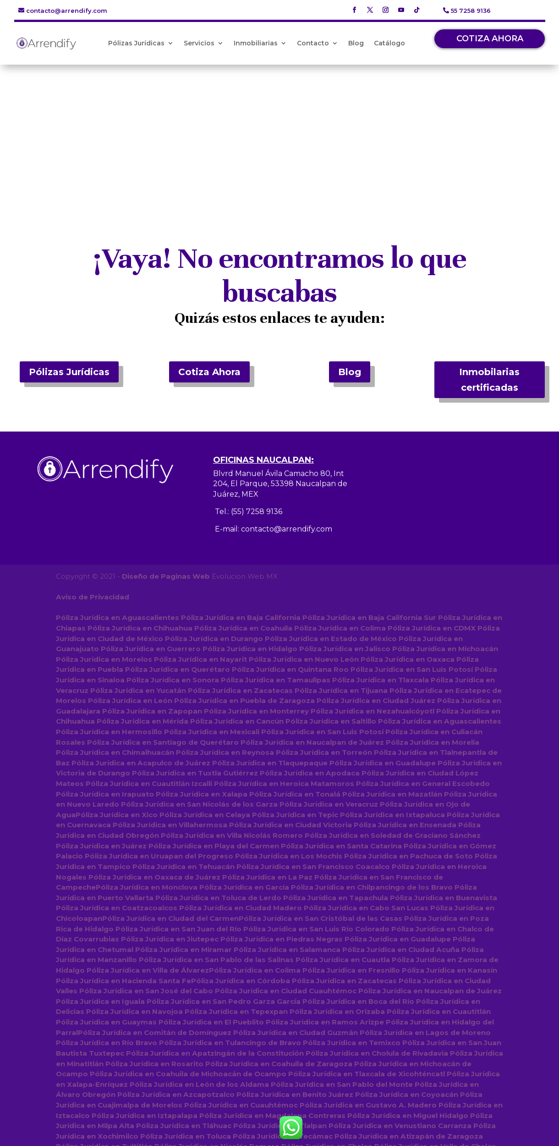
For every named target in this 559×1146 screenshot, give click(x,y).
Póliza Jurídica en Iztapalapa (144, 978)
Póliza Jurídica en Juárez (101, 710)
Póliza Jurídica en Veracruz (329, 669)
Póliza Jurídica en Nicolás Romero (217, 1010)
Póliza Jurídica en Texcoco (104, 1030)
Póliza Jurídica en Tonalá (294, 659)
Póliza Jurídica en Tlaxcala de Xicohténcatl (366, 937)
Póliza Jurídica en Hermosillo (109, 597)
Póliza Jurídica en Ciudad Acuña (400, 813)
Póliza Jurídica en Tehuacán (183, 731)
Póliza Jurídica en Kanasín (449, 834)
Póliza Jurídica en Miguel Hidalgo (407, 978)
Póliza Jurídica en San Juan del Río (178, 793)
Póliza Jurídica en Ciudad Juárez (376, 566)
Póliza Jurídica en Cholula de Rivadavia (376, 917)
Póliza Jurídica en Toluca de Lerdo (218, 762)
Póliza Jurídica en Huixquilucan (315, 1020)
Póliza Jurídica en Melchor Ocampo (286, 1113)
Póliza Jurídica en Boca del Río (358, 865)
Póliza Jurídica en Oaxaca (408, 524)
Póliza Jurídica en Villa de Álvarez (147, 834)
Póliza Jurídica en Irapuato (105, 659)
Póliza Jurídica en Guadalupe (382, 628)
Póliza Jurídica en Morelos (104, 524)
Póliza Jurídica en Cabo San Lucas (366, 772)
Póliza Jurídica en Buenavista (443, 762)
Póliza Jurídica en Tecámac (283, 999)
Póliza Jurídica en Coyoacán (405, 958)
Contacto (313, 43)
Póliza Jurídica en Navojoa (134, 875)
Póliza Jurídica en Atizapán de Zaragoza (408, 999)
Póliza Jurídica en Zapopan (152, 576)
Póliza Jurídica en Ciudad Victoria (290, 690)
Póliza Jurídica (208, 1133)
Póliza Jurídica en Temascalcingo (357, 1102)
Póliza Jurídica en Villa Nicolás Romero (232, 700)
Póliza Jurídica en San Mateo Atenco (198, 1072)
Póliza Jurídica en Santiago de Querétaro (163, 607)
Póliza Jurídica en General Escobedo (423, 648)
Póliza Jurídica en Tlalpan (279, 989)
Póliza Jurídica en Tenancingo (261, 1061)
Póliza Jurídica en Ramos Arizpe (325, 886)
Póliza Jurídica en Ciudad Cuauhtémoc (285, 855)
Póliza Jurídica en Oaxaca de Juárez (154, 741)
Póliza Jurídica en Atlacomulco (369, 1051)
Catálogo (389, 43)
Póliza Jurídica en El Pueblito (211, 886)
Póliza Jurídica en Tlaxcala (380, 545)
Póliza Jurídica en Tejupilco (377, 1082)
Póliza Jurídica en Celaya (204, 679)
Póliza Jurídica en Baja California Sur (369, 483)
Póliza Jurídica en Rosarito (154, 927)
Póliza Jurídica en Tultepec (105, 1051)
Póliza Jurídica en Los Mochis (288, 721)
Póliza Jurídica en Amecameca (305, 1123)
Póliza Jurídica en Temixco (351, 906)
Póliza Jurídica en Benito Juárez (294, 958)
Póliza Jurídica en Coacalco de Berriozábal (178, 1020)
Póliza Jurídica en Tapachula (335, 762)
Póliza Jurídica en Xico (116, 679)
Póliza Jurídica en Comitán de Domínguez (154, 896)
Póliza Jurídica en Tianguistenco (265, 1082)
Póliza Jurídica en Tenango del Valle (332, 1072)
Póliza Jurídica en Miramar (183, 813)
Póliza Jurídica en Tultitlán (104, 1010)
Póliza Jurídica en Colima (340, 494)
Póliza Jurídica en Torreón (324, 618)
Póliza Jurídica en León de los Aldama (199, 948)
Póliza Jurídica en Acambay (243, 1102)
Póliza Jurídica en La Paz (267, 741)
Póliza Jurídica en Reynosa (225, 618)
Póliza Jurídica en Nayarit (200, 524)
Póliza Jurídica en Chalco (327, 1010)
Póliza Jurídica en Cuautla (343, 824)
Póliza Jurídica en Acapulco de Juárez (140, 628)
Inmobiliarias (256, 43)
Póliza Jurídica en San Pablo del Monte (341, 948)
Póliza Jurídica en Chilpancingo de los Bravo (372, 751)
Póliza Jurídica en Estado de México (331, 504)
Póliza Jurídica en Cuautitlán (439, 875)
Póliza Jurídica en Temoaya (154, 1061)
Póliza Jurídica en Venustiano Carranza (399, 989)
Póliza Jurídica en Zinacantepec (314, 1030)
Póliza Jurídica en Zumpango (427, 1020)
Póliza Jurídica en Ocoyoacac (241, 1092)
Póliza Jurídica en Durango (214, 504)
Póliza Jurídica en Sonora (172, 545)
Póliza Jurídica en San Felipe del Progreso (234, 1051)
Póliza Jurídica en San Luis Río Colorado (316, 793)
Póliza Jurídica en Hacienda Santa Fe (123, 845)
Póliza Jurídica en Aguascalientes (117, 483)
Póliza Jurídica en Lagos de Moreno (425, 896)
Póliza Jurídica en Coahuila (243, 494)
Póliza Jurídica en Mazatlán (392, 659)
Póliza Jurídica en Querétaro (177, 535)
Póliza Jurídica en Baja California (240, 483)
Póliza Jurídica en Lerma (228, 1040)
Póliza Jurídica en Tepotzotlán (373, 1061)
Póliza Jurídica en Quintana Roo (290, 535)
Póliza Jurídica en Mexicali (211, 597)
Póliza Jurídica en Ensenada (405, 690)
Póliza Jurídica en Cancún (237, 586)
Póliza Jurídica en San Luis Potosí (412, 535)
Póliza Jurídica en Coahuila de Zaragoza (278, 927)
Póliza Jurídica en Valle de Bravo (160, 1113)
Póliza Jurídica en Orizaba (337, 875)
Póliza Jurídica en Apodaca (309, 638)
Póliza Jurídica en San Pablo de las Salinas (216, 824)
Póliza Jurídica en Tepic (295, 679)
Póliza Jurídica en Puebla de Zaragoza (244, 566)
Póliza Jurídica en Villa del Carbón (118, 1133)
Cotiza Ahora (209, 238)
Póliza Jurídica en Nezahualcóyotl (372, 576)
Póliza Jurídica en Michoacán (445, 514)
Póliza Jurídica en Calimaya (142, 1102)
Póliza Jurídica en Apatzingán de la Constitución (214, 917)
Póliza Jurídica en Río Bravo (106, 906)
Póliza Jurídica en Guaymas (106, 886)
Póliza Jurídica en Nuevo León (304, 524)
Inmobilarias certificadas (489, 246)
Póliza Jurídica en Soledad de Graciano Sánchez (393, 700)
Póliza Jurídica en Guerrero (151, 514)
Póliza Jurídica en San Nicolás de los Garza (199, 669)
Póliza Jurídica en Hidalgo (250, 514)
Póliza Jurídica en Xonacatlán (193, 1123)
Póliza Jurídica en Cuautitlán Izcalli (149, 648)
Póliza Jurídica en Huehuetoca (330, 1040)
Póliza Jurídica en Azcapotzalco (175, 958)
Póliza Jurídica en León (130, 566)
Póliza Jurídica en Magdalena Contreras (272, 978)
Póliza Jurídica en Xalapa (201, 659)
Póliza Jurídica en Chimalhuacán (115, 618)
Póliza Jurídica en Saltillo (330, 586)
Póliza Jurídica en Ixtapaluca (392, 679)
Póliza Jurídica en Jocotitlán (348, 1092)
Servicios (199, 43)
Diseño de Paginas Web (165, 442)
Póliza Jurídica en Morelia (432, 607)
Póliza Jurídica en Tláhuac (183, 989)
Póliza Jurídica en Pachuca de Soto (408, 721)
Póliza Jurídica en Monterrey (256, 576)
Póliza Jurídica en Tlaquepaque (269, 628)
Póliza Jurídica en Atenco (139, 1092)
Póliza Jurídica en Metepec (204, 1030)
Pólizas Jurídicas (136, 43)
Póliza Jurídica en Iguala (100, 865)
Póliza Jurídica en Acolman (131, 1040)
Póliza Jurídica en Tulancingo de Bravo (230, 906)
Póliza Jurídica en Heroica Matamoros (284, 648)
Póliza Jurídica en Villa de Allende (424, 1123)
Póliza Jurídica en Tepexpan (236, 875)
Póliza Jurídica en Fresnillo (351, 834)
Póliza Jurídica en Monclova (147, 751)
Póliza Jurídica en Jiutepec (170, 803)
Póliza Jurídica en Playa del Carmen (213, 710)
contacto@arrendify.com (66, 10)
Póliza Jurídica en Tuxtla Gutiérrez (195, 638)
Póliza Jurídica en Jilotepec (154, 1082)
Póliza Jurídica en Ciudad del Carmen (170, 783)
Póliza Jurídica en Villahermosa (170, 690)
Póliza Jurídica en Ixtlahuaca (440, 1040)
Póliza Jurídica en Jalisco (344, 514)
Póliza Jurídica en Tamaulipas (275, 545)
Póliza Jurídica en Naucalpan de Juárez (312, 607)
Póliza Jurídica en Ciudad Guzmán (295, 896)
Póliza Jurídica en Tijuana (341, 556)
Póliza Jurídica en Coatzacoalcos (116, 772)
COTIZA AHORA (489, 38)
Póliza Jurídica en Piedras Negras (281, 803)
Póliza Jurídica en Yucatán (138, 556)
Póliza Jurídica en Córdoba (240, 845)
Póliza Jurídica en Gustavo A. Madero (368, 968)
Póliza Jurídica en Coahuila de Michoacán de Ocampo (188, 937)
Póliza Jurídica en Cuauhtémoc (241, 968)
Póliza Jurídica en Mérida (142, 586)
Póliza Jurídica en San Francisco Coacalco (313, 731)
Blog (356, 43)
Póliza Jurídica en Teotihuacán (408, 1113)
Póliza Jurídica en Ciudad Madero (240, 772)
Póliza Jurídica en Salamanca (287, 813)
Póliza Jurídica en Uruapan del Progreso (159, 721)
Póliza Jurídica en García (244, 751)
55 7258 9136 (471, 10)
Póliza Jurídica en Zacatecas (240, 556)
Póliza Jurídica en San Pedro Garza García (224, 865)
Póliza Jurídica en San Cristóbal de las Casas (320, 783)
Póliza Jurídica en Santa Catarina (341, 710)
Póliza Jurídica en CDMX (432, 494)
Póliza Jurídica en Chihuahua (140, 494)
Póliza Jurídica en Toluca (185, 999)
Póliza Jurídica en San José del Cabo (146, 855)
